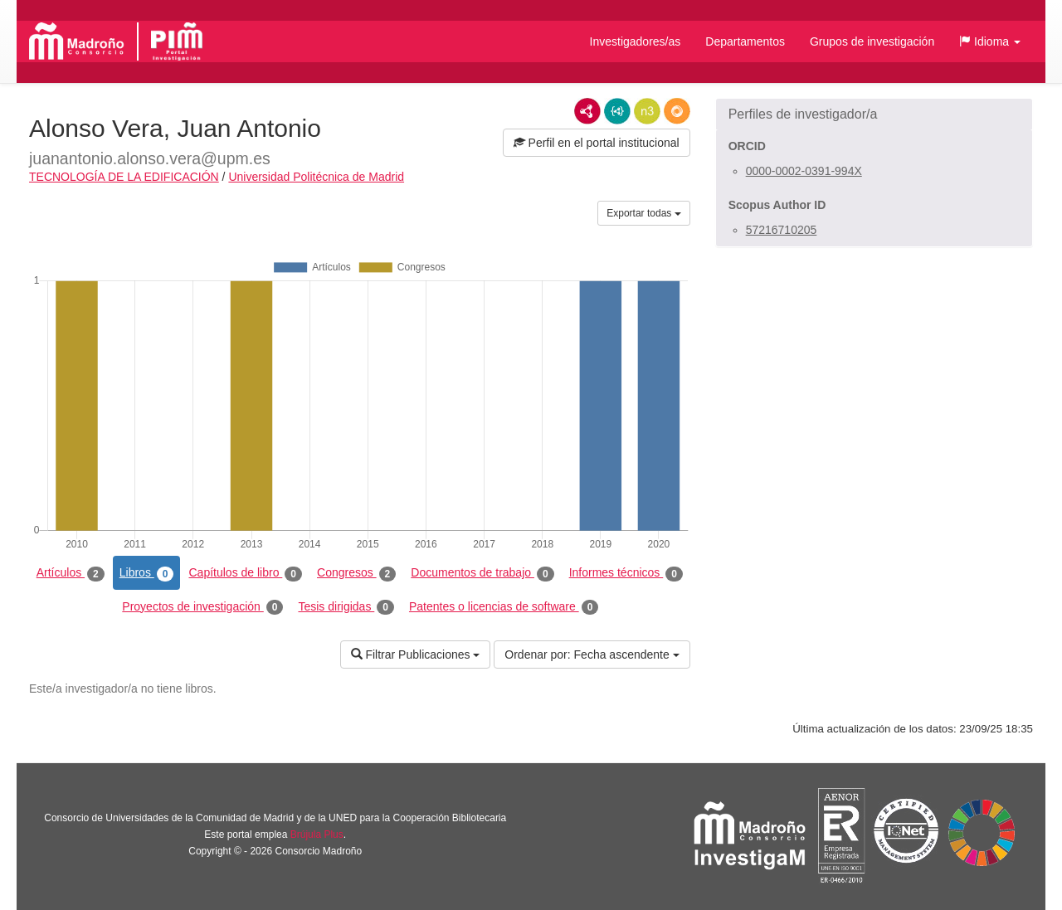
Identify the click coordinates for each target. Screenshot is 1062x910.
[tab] (874, 114)
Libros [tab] (146, 573)
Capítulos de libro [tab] (245, 573)
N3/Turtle (647, 111)
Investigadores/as (635, 41)
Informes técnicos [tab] (626, 573)
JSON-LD (617, 111)
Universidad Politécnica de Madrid (316, 176)
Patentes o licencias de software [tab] (503, 607)
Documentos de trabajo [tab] (482, 573)
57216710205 (781, 229)
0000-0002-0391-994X (804, 171)
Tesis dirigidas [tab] (346, 607)
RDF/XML (587, 111)
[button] (990, 41)
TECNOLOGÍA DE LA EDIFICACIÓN (124, 176)
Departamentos (745, 41)
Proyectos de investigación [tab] (202, 607)
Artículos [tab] (71, 573)
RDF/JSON (677, 111)
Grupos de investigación (872, 41)
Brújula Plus (316, 834)
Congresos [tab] (356, 573)
